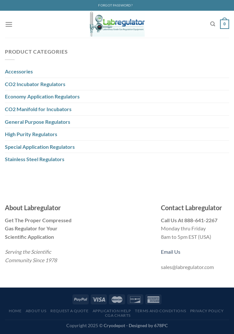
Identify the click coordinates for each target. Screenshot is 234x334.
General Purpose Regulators (37, 122)
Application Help (112, 310)
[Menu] (9, 24)
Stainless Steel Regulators (34, 159)
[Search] (212, 24)
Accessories (19, 71)
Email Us (170, 252)
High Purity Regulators (31, 134)
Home (15, 310)
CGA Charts (118, 315)
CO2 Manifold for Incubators (38, 109)
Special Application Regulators (40, 147)
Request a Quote (69, 310)
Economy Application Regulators (42, 96)
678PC (161, 325)
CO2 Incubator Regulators (35, 84)
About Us (36, 310)
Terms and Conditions (160, 310)
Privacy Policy (207, 310)
